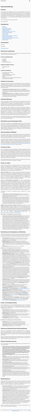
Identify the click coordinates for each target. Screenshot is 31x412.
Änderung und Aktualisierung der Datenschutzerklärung (10, 37)
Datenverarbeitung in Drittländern (7, 32)
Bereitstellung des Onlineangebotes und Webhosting (10, 35)
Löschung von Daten (5, 33)
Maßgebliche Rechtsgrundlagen (7, 29)
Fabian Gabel (3, 0)
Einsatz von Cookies (5, 34)
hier (13, 406)
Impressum (14, 410)
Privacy (17, 410)
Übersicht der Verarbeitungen (6, 28)
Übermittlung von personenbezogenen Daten (8, 31)
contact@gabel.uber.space (4, 48)
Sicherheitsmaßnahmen (5, 30)
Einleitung (3, 26)
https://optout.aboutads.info (18, 211)
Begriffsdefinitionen (5, 39)
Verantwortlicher (4, 27)
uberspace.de (4, 288)
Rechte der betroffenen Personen (7, 38)
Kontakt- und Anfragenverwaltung (7, 36)
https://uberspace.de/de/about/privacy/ (24, 288)
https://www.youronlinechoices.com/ (6, 212)
